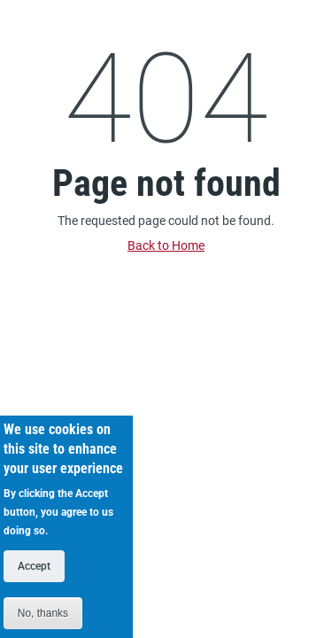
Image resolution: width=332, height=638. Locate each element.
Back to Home (166, 245)
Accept (34, 577)
